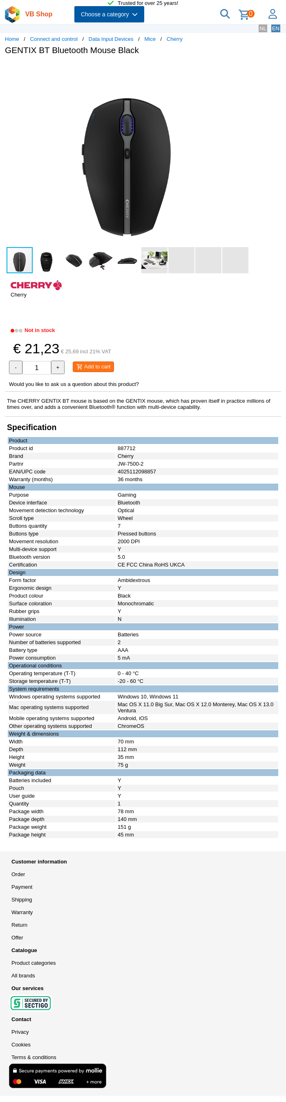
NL (262, 28)
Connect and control (54, 39)
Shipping (21, 900)
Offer (17, 938)
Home (12, 39)
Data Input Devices (111, 39)
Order (18, 874)
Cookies (21, 1045)
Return (19, 925)
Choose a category (109, 14)
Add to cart (93, 367)
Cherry (175, 39)
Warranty (22, 912)
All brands (23, 976)
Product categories (33, 963)
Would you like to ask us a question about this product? (74, 384)
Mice (149, 39)
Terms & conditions (33, 1057)
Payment (21, 887)
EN (275, 28)
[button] (242, 69)
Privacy (20, 1032)
